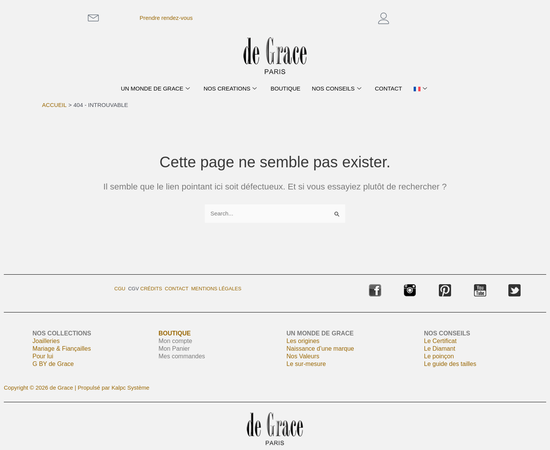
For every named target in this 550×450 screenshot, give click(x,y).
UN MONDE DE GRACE (154, 89)
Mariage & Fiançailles (61, 348)
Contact (177, 288)
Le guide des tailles (450, 364)
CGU (119, 288)
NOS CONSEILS (337, 89)
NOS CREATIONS (230, 89)
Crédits (151, 288)
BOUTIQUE (286, 88)
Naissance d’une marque (320, 348)
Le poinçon (439, 356)
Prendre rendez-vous (166, 18)
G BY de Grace (53, 364)
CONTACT (388, 88)
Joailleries (46, 341)
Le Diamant (439, 348)
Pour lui (42, 356)
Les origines (302, 341)
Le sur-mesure (306, 364)
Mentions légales (216, 288)
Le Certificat (440, 341)
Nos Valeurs (302, 356)
